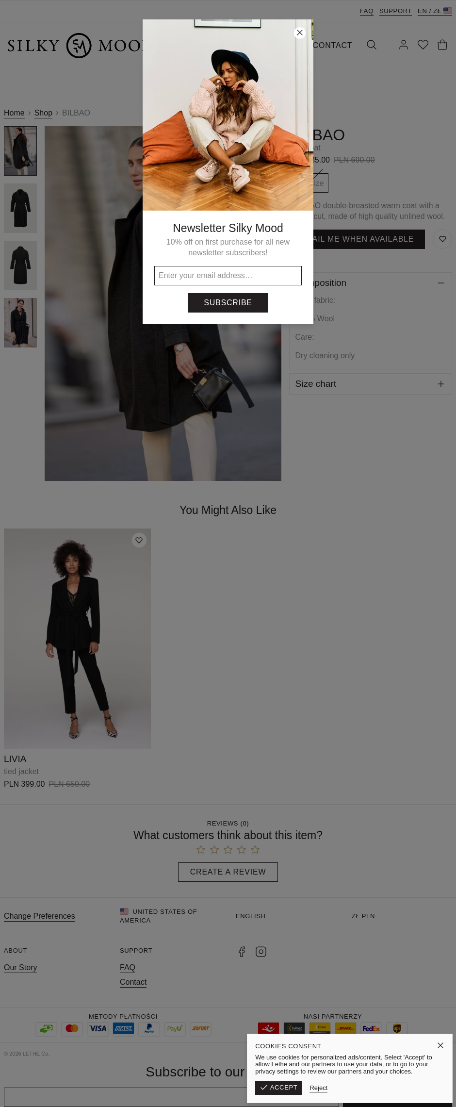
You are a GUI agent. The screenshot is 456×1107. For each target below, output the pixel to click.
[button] (228, 553)
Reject (358, 1087)
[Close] (300, 33)
